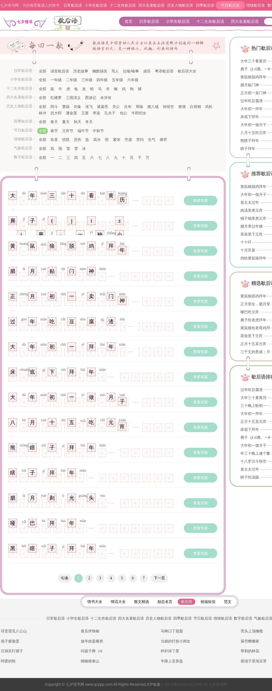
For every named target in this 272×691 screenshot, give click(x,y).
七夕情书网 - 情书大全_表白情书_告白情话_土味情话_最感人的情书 (24, 23)
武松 (208, 107)
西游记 (90, 97)
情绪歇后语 (255, 5)
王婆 (85, 113)
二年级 (71, 80)
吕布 (127, 107)
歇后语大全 (187, 71)
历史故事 (80, 71)
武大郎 (56, 113)
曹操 (66, 107)
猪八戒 (153, 107)
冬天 (89, 122)
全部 (42, 71)
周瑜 (139, 107)
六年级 (132, 80)
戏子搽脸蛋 (10, 641)
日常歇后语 (72, 5)
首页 (129, 21)
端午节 (83, 131)
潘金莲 (71, 113)
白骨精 (195, 107)
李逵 (96, 113)
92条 (65, 578)
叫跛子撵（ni (91, 651)
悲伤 (77, 139)
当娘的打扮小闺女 (175, 641)
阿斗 (54, 107)
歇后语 (68, 23)
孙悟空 (168, 107)
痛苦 (163, 139)
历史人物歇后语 (180, 5)
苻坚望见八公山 (14, 631)
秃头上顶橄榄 (252, 631)
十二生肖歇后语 (123, 5)
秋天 (77, 122)
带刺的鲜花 (250, 651)
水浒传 (105, 97)
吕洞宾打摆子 (12, 651)
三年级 (86, 80)
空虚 (128, 139)
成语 (147, 71)
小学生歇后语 (96, 5)
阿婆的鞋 (8, 661)
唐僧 (182, 107)
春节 (54, 131)
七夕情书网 (195, 684)
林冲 (42, 113)
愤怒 (66, 139)
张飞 (89, 107)
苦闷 (140, 139)
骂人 (115, 71)
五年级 (117, 80)
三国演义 (73, 97)
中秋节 (98, 131)
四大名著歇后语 (151, 5)
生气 (151, 139)
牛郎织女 (138, 113)
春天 (54, 122)
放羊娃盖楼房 (92, 641)
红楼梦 (56, 97)
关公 (116, 107)
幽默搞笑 (99, 71)
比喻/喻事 (131, 71)
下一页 (159, 578)
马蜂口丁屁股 (172, 631)
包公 (123, 113)
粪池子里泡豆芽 (254, 661)
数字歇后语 (243, 618)
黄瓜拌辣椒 (90, 631)
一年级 (56, 80)
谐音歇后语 (59, 71)
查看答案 (200, 200)
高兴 (97, 139)
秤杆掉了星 (170, 651)
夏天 (66, 122)
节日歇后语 (230, 5)
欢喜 (54, 139)
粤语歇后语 (164, 71)
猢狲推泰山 (90, 661)
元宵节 (67, 131)
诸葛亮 (102, 107)
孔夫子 (110, 113)
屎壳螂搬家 (250, 641)
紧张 (116, 139)
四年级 (102, 80)
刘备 (77, 107)
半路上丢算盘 (172, 661)
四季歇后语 (205, 5)
